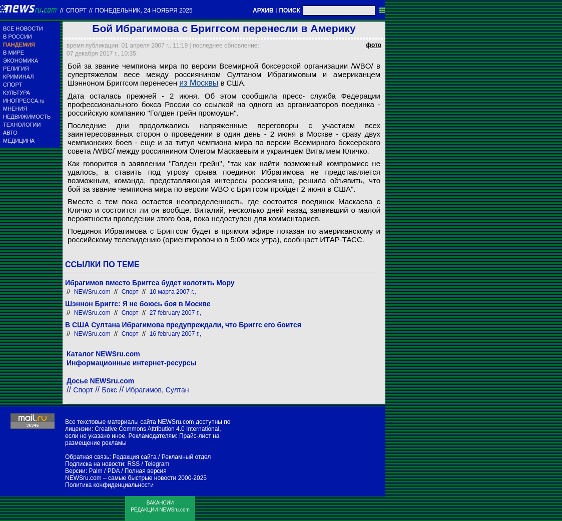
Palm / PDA (104, 470)
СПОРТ (12, 85)
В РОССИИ (17, 37)
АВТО (10, 133)
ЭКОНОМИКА (20, 61)
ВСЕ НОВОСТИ (23, 29)
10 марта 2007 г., (173, 291)
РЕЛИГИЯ (16, 69)
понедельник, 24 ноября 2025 (144, 10)
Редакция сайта (135, 456)
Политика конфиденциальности (109, 484)
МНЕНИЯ (15, 109)
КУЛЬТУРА (16, 93)
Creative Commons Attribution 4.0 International (157, 428)
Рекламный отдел (186, 456)
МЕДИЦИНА (19, 141)
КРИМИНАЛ (18, 77)
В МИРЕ (13, 53)
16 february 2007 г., (176, 333)
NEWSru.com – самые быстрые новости (120, 477)
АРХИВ (263, 10)
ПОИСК (289, 10)
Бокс (109, 390)
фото (373, 45)
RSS (133, 463)
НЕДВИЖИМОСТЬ (27, 117)
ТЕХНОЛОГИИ (22, 125)
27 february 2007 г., (176, 312)
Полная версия (146, 470)
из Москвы (198, 83)
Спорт (76, 10)
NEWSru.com (92, 291)
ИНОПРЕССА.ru (24, 101)
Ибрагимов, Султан (157, 390)
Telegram (157, 463)
